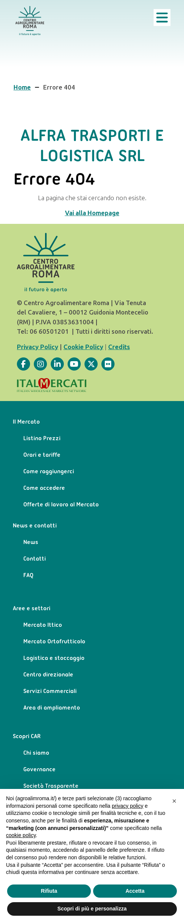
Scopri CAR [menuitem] (27, 737)
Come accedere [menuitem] (44, 488)
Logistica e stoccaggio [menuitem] (53, 658)
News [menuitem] (30, 543)
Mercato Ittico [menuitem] (42, 625)
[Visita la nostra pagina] (23, 364)
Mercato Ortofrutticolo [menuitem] (54, 642)
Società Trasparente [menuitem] (50, 786)
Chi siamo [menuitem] (36, 753)
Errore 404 (59, 87)
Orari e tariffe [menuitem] (41, 455)
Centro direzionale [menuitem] (48, 675)
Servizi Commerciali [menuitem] (50, 691)
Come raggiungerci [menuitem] (48, 472)
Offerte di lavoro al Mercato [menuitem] (61, 505)
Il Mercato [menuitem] (26, 422)
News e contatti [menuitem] (35, 526)
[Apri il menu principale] (162, 17)
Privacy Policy (37, 347)
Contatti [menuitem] (34, 559)
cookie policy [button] (21, 835)
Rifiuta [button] (49, 891)
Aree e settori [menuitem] (31, 609)
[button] (174, 801)
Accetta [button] (135, 891)
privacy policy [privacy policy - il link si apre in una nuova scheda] (127, 806)
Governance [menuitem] (39, 770)
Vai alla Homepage (92, 213)
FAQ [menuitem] (28, 576)
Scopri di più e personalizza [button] (92, 909)
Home (22, 87)
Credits (119, 347)
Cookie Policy (83, 347)
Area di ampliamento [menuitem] (51, 708)
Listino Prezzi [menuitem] (41, 439)
